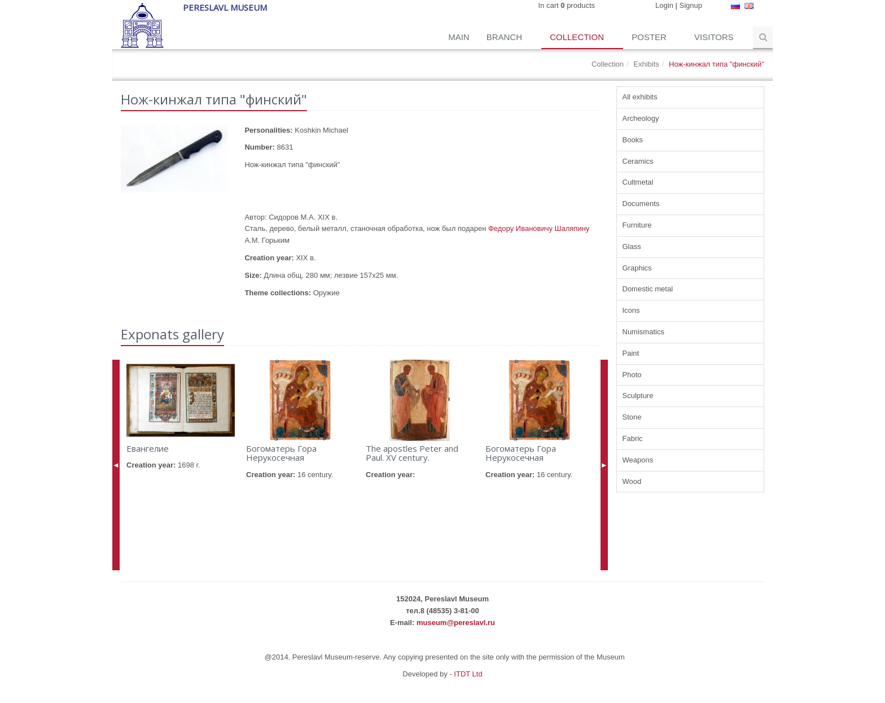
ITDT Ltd (468, 674)
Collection (578, 37)
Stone (632, 417)
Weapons (638, 460)
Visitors (715, 37)
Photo (632, 374)
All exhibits (640, 97)
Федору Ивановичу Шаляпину (538, 228)
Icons (631, 310)
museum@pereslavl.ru (456, 622)
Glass (632, 246)
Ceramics (638, 161)
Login (664, 5)
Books (633, 140)
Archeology (641, 118)
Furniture (637, 225)
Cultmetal (638, 182)
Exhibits (646, 64)
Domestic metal (648, 289)
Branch (506, 37)
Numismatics (643, 332)
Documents (641, 203)
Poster (650, 37)
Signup (691, 5)
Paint (631, 353)
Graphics (637, 268)
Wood (632, 481)
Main (459, 37)
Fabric (633, 438)
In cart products (566, 5)
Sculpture (638, 395)
